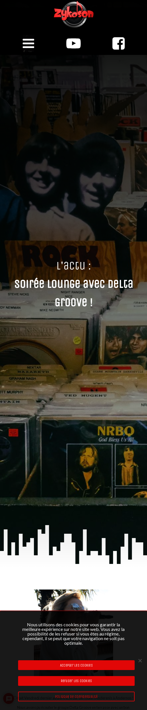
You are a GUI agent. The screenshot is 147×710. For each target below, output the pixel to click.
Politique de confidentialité (76, 696)
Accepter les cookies (76, 665)
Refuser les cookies (76, 681)
